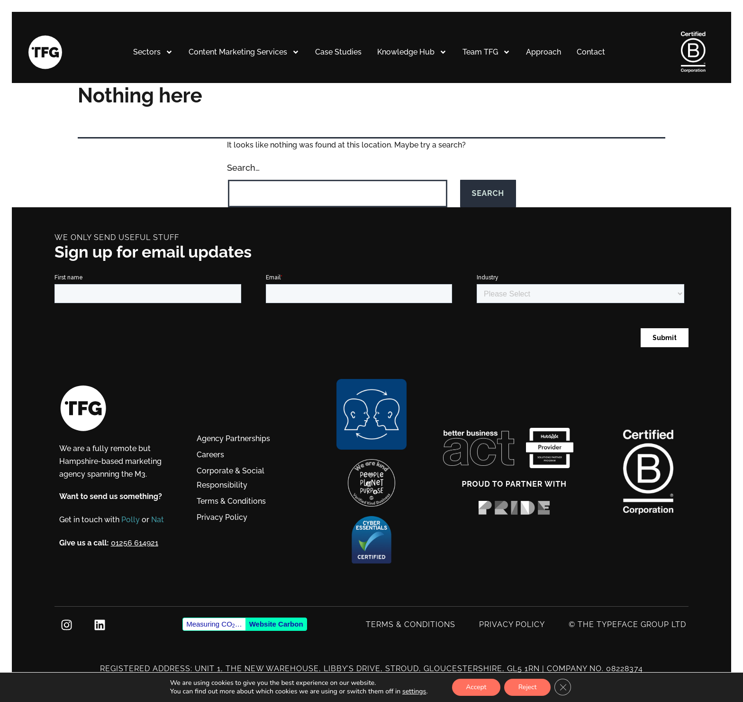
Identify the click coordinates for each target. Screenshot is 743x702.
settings (413, 691)
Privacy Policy (222, 517)
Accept (475, 687)
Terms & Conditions (231, 501)
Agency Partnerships (233, 438)
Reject (527, 687)
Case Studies (338, 52)
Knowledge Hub (412, 53)
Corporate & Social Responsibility (230, 478)
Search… (243, 168)
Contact (591, 52)
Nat (158, 520)
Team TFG (486, 53)
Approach (543, 52)
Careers (210, 455)
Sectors (153, 53)
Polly (131, 520)
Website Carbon (276, 624)
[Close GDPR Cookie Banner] (563, 687)
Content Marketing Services (244, 53)
